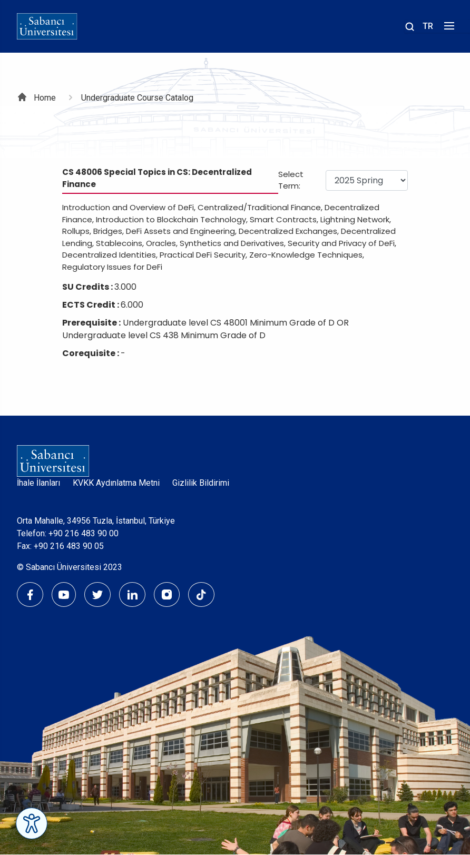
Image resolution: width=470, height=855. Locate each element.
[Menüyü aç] (447, 28)
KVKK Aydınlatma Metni (116, 483)
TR (428, 26)
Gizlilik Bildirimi (200, 483)
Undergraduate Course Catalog (137, 98)
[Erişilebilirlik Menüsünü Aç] (31, 823)
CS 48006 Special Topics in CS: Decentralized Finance (157, 178)
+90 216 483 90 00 (83, 533)
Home (45, 98)
